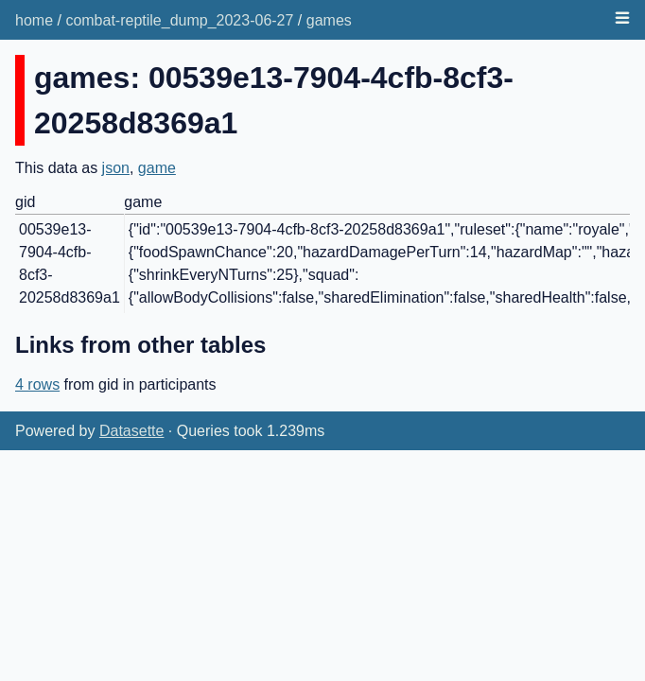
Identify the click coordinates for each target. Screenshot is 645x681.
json (116, 168)
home (34, 20)
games (329, 20)
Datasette (131, 431)
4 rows (37, 384)
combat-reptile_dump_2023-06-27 (179, 20)
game (157, 168)
